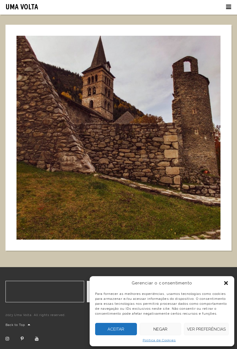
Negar (160, 329)
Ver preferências (206, 329)
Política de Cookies (159, 340)
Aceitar (116, 329)
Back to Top (18, 325)
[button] (226, 283)
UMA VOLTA (21, 7)
